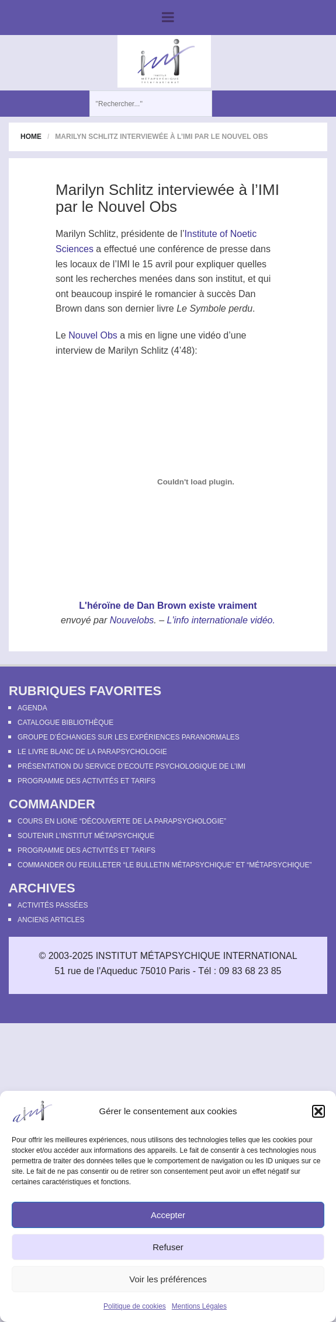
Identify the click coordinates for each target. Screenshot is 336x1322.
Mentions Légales (199, 1306)
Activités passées (53, 905)
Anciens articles (51, 920)
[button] (318, 1111)
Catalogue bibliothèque (65, 722)
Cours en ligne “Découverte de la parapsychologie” (122, 821)
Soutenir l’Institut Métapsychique (86, 836)
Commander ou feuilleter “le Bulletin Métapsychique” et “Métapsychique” (164, 865)
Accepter (168, 1215)
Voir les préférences (168, 1279)
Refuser (168, 1247)
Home (30, 136)
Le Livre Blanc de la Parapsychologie (92, 752)
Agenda (32, 708)
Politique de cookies (134, 1306)
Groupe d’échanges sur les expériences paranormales (129, 737)
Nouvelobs (132, 620)
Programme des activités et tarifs (86, 781)
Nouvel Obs (92, 335)
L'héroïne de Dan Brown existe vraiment (168, 606)
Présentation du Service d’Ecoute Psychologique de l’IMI (131, 766)
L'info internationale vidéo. (221, 620)
